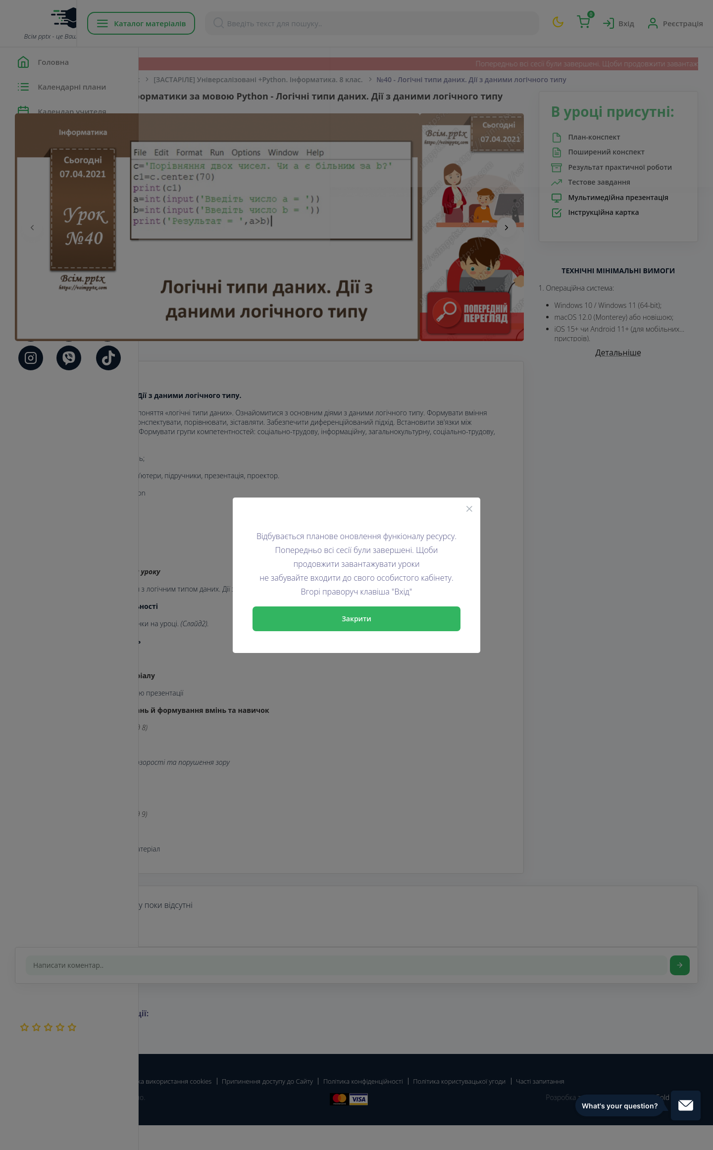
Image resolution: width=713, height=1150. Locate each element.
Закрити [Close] (356, 618)
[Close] (469, 508)
